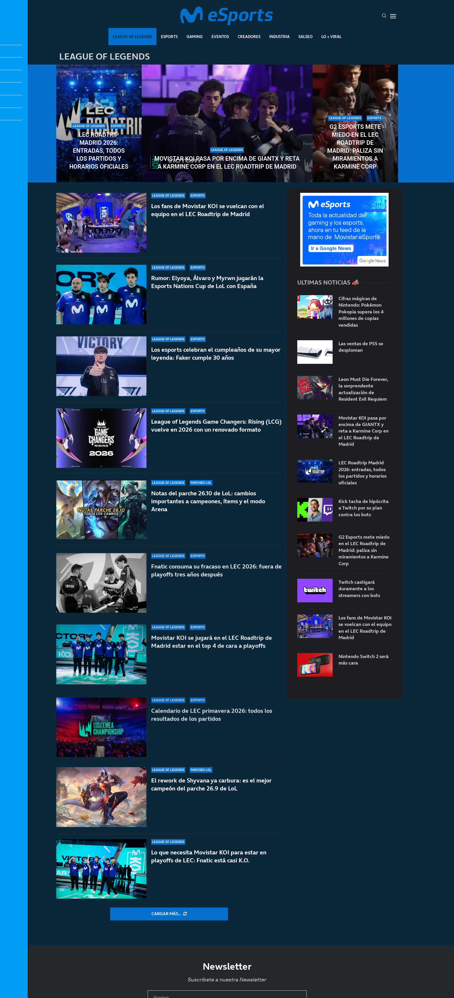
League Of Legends (132, 36)
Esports (169, 36)
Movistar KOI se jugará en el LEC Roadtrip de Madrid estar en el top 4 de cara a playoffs (211, 653)
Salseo (305, 36)
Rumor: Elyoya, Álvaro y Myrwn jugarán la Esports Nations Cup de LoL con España (207, 282)
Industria (279, 36)
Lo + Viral (331, 36)
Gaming (194, 36)
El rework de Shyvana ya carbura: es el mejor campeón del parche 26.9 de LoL (211, 784)
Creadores (249, 36)
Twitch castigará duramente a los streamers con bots (359, 589)
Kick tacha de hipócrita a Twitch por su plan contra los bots (364, 508)
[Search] (384, 16)
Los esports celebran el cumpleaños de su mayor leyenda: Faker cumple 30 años (215, 358)
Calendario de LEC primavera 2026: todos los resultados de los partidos (211, 719)
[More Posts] (169, 913)
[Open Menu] (393, 16)
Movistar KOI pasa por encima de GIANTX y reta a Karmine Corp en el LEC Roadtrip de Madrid (227, 162)
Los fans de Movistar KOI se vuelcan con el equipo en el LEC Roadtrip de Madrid (207, 210)
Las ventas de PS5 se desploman (361, 346)
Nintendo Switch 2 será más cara (364, 659)
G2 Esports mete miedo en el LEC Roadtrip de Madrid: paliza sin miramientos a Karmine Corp (355, 146)
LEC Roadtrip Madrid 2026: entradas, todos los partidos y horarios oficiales (98, 150)
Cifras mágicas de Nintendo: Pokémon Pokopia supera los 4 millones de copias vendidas (361, 311)
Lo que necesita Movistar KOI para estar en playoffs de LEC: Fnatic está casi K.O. (208, 856)
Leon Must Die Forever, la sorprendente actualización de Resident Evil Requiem (363, 389)
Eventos (220, 36)
